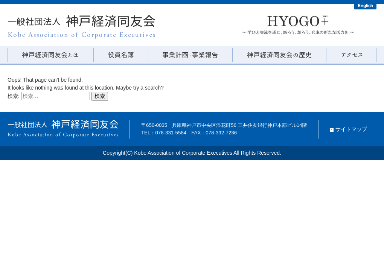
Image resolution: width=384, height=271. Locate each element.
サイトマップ (351, 129)
